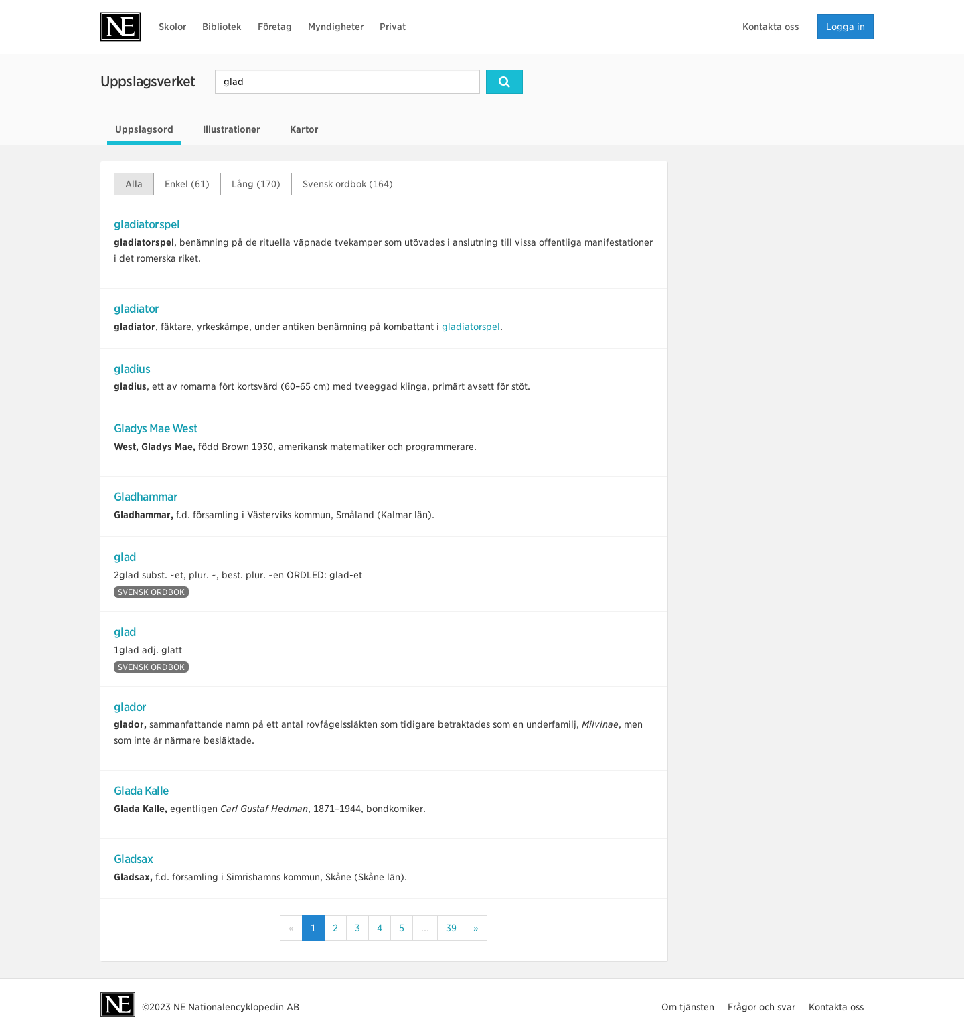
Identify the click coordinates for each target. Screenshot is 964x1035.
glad (125, 557)
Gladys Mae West (155, 428)
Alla (134, 184)
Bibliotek (222, 26)
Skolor (172, 26)
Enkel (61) (187, 184)
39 (451, 928)
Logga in (845, 26)
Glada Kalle (141, 790)
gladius (132, 369)
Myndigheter (336, 26)
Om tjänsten (687, 1007)
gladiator (136, 308)
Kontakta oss (770, 26)
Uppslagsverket (147, 81)
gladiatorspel (147, 224)
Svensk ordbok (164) (348, 184)
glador (130, 707)
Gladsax (133, 859)
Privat (393, 26)
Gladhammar (145, 496)
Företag (275, 26)
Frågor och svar (761, 1007)
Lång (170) (256, 184)
